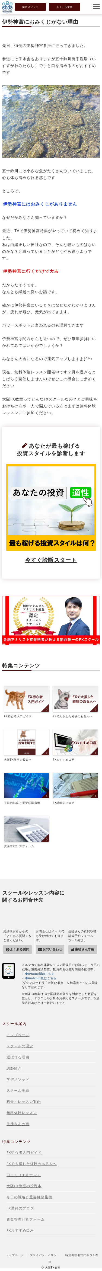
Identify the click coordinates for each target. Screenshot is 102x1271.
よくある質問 (19, 949)
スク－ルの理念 (20, 1045)
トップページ (18, 1034)
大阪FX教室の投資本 (26, 745)
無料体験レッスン (22, 1112)
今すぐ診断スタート (51, 560)
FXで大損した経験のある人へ (75, 702)
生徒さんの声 (18, 1123)
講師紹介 (14, 1068)
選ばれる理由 (18, 1057)
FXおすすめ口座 (75, 745)
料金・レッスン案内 (24, 1101)
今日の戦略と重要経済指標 (26, 789)
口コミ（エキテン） (24, 1174)
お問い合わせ (52, 949)
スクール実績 (64, 7)
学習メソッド (30, 7)
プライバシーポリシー (45, 1255)
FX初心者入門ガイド (26, 702)
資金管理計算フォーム (26, 832)
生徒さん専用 (84, 949)
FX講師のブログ (75, 789)
